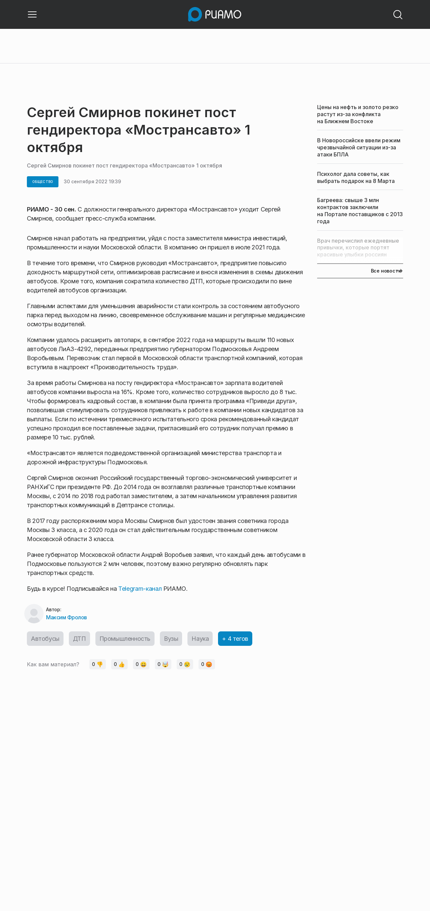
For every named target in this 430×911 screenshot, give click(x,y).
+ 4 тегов (235, 638)
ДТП (79, 638)
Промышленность (124, 638)
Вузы (171, 638)
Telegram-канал (140, 588)
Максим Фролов (66, 617)
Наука (200, 638)
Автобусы (45, 638)
